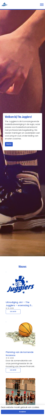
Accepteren (22, 411)
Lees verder (13, 311)
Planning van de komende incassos (19, 354)
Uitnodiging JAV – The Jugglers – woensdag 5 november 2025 (18, 304)
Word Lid (8, 144)
